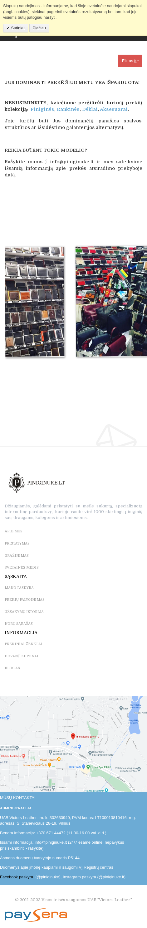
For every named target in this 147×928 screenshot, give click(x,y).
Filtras (130, 60)
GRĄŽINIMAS (17, 556)
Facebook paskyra (17, 877)
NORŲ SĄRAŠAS (19, 624)
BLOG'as (12, 668)
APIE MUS (13, 531)
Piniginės (42, 109)
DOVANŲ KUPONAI (21, 656)
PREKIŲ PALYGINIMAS (25, 600)
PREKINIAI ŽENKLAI (23, 644)
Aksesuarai (114, 109)
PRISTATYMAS (17, 543)
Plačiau (39, 28)
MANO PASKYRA (19, 588)
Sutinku (17, 28)
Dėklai (90, 109)
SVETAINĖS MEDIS (22, 567)
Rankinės (68, 109)
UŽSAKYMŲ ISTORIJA (24, 612)
